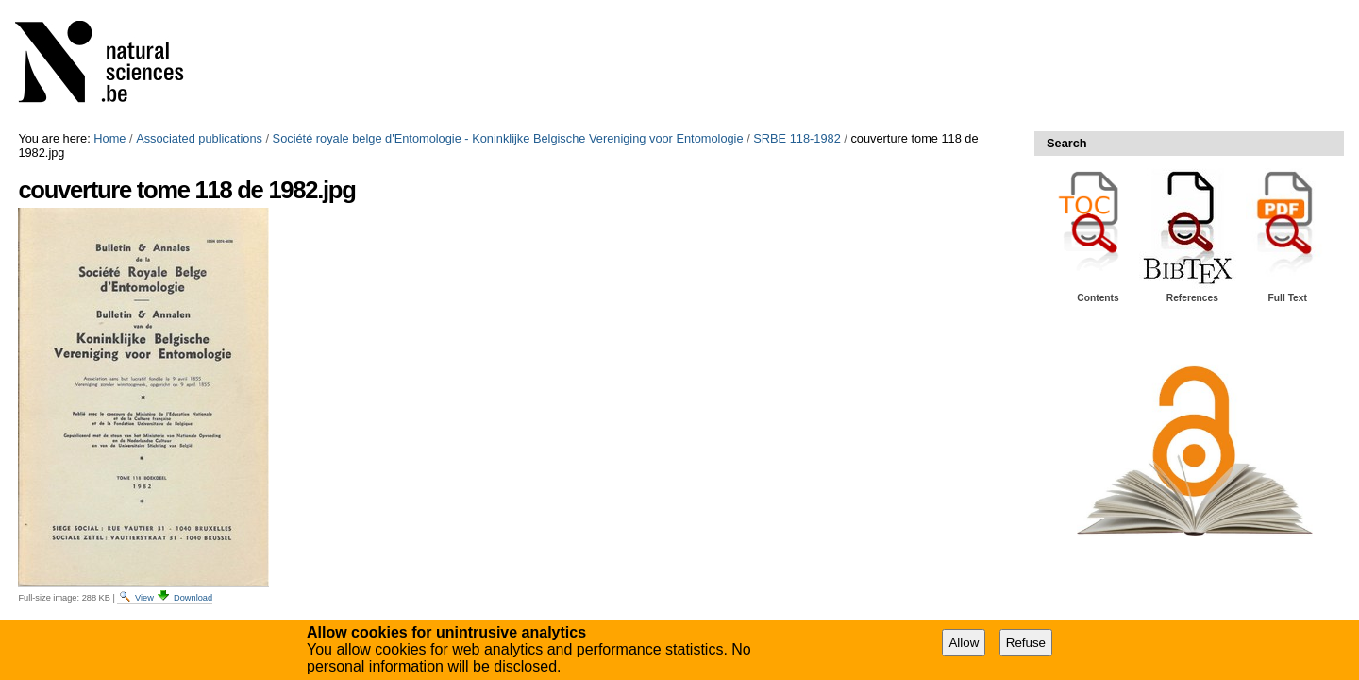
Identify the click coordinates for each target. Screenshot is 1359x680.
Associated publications (199, 138)
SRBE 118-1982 (796, 138)
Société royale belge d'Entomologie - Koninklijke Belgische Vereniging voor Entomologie (508, 138)
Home (109, 138)
